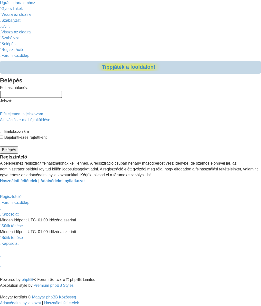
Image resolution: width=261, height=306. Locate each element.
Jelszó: (6, 101)
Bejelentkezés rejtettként (23, 137)
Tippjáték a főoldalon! (128, 67)
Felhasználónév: (14, 88)
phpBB (27, 279)
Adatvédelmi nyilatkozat (62, 181)
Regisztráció (10, 197)
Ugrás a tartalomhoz (17, 3)
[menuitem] (15, 14)
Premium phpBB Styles (54, 285)
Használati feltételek (18, 181)
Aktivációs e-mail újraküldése (25, 120)
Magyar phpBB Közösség (54, 297)
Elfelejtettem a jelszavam (21, 114)
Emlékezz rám (14, 131)
